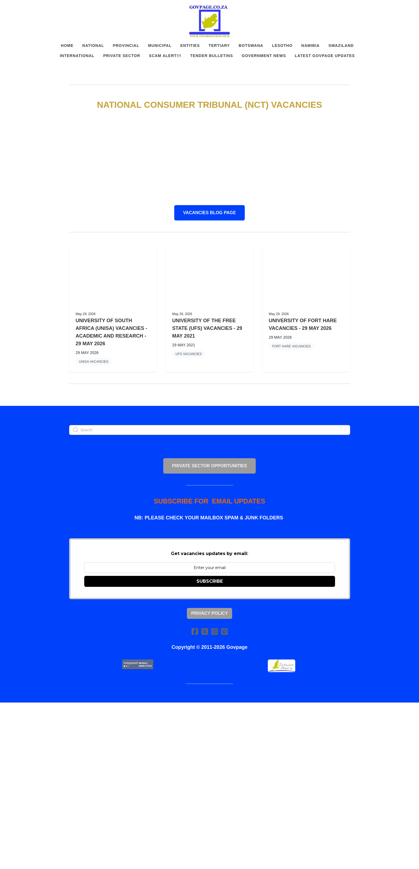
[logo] (210, 21)
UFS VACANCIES (189, 354)
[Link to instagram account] (214, 631)
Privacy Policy (209, 613)
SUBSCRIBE (209, 581)
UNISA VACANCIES (94, 362)
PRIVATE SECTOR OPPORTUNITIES (209, 465)
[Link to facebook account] (195, 631)
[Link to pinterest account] (224, 631)
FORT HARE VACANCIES (291, 346)
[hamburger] (45, 8)
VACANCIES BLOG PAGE (209, 212)
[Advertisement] (209, 158)
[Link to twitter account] (204, 631)
